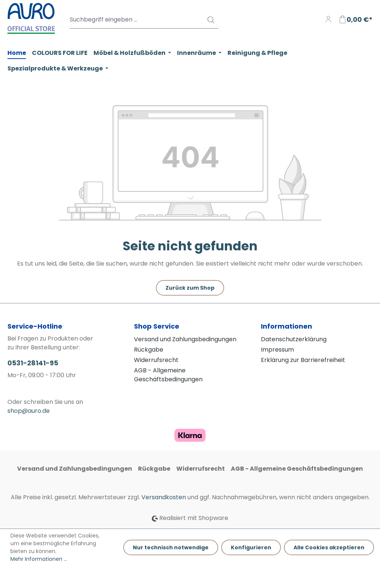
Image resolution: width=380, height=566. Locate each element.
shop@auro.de (28, 411)
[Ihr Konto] (328, 20)
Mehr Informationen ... (38, 559)
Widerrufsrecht (156, 360)
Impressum (277, 349)
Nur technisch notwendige (171, 547)
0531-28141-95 (32, 363)
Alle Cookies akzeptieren (329, 547)
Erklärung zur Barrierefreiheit (303, 360)
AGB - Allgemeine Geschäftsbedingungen (168, 375)
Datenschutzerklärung (294, 339)
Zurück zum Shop (190, 288)
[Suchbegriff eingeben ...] (144, 20)
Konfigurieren (251, 547)
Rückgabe (148, 349)
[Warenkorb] (355, 20)
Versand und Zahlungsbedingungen (185, 339)
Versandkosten (163, 497)
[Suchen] (210, 20)
